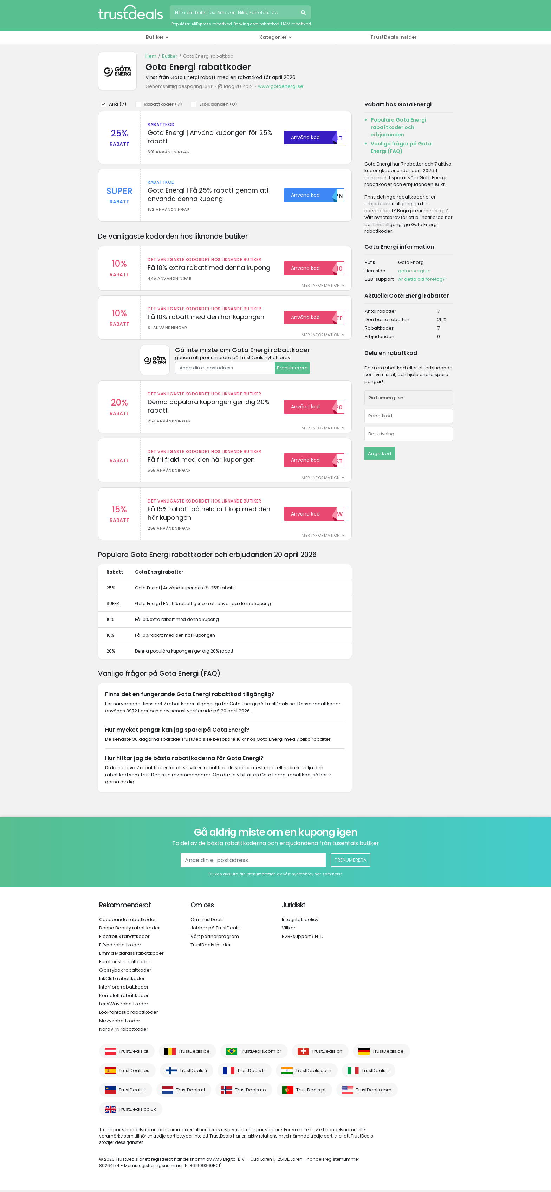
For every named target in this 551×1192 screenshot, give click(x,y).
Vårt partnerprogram (214, 938)
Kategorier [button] (273, 37)
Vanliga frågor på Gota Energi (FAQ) (401, 147)
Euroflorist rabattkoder (124, 963)
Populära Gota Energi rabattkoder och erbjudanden (398, 127)
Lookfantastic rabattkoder (128, 1014)
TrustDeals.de (388, 1053)
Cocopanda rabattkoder (127, 921)
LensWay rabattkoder (123, 1006)
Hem (150, 56)
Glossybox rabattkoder (125, 972)
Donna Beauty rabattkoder (129, 930)
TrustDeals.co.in (313, 1072)
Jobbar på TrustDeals (215, 930)
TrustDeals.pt (311, 1092)
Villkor (289, 930)
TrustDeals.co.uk (137, 1111)
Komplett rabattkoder (124, 997)
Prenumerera (292, 368)
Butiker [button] (155, 37)
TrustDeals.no (250, 1092)
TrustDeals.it (375, 1072)
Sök (304, 13)
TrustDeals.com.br (260, 1053)
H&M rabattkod (296, 24)
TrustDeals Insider (393, 37)
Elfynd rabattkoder (120, 947)
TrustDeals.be (194, 1053)
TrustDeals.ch (327, 1053)
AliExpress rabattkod (212, 24)
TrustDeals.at (133, 1053)
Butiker (169, 56)
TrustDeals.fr (251, 1072)
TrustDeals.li (132, 1092)
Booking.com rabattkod (256, 24)
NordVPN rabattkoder (123, 1031)
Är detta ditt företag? (422, 279)
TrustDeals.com (373, 1092)
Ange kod (379, 453)
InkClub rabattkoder (122, 980)
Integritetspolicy (300, 921)
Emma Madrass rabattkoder (131, 955)
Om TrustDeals (207, 921)
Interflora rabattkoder (124, 989)
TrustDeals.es (134, 1072)
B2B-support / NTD (303, 938)
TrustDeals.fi (193, 1072)
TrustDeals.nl (190, 1092)
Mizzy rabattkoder (119, 1022)
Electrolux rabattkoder (124, 938)
